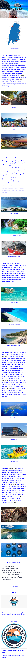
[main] (14, 9)
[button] (1, 2)
